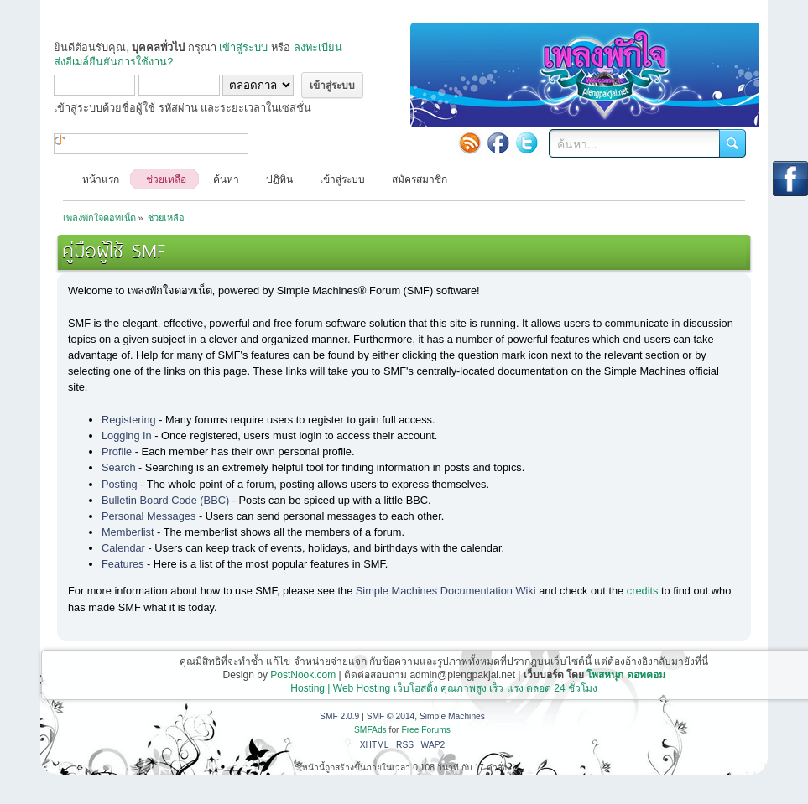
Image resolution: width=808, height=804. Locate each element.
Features (123, 564)
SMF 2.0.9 (339, 716)
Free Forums (426, 729)
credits (643, 590)
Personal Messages (148, 516)
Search (119, 467)
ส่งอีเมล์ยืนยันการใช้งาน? (113, 61)
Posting (120, 484)
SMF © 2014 (391, 716)
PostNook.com (303, 675)
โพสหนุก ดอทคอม (625, 675)
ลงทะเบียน (318, 47)
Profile (117, 451)
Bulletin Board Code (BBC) (165, 500)
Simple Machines (452, 716)
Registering (129, 419)
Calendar (123, 548)
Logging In (127, 435)
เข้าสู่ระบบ (243, 47)
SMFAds (370, 729)
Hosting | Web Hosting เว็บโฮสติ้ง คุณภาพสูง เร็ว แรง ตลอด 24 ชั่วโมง (443, 688)
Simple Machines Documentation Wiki (446, 590)
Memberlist (128, 532)
